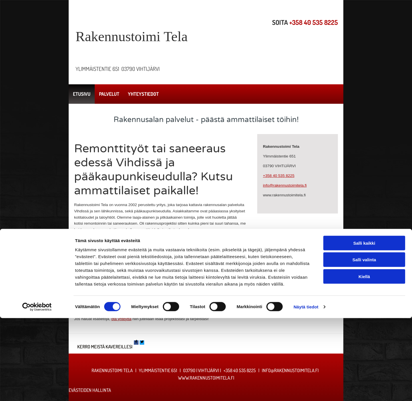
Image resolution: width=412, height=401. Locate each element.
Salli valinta (364, 342)
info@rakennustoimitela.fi (285, 185)
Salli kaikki (364, 325)
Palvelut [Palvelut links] (109, 94)
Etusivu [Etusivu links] (81, 94)
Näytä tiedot (306, 389)
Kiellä (364, 359)
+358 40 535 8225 (313, 22)
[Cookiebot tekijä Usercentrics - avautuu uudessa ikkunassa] (37, 390)
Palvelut (184, 307)
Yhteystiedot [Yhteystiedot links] (143, 94)
